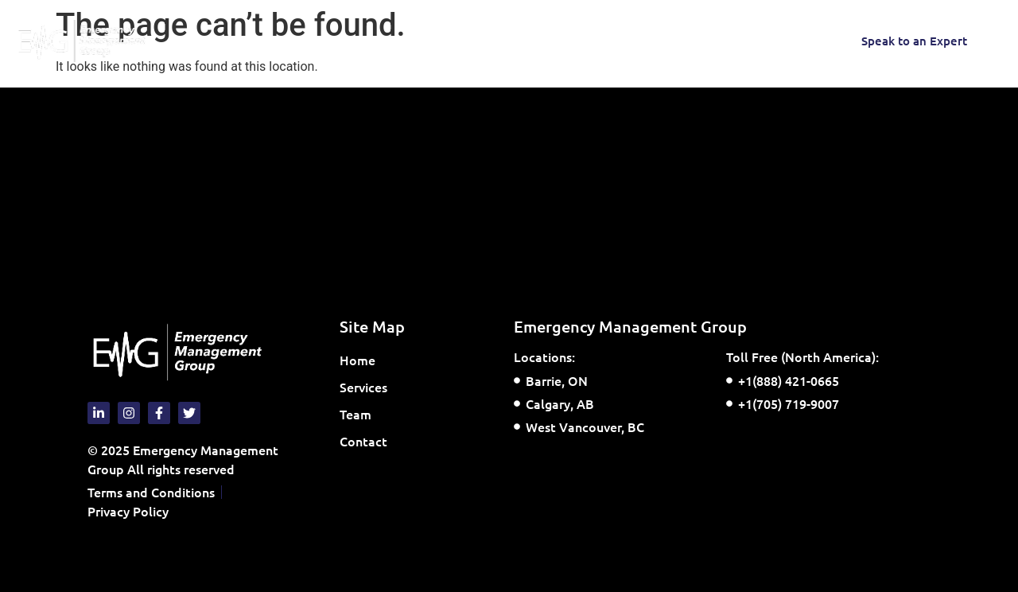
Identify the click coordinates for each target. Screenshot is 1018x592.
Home (236, 40)
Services (312, 40)
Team (386, 40)
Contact (450, 40)
